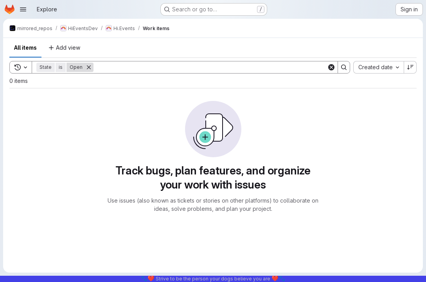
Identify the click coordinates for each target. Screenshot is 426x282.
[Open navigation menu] (23, 9)
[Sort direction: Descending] (410, 67)
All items (25, 47)
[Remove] (88, 67)
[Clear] (331, 67)
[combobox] (378, 67)
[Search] (210, 67)
